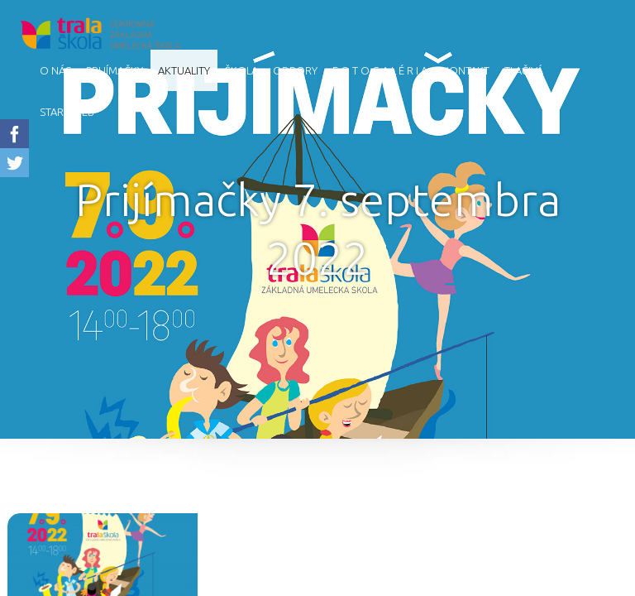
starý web (67, 112)
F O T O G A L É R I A (379, 70)
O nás (55, 70)
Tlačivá (523, 70)
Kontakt (465, 70)
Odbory (295, 70)
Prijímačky (114, 70)
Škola (241, 70)
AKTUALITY (184, 70)
